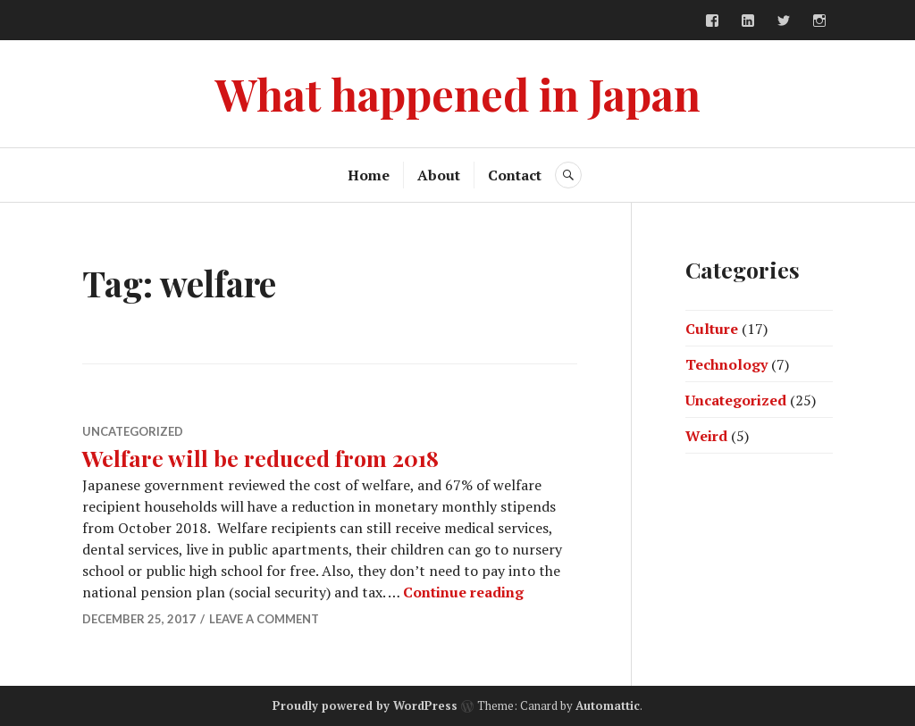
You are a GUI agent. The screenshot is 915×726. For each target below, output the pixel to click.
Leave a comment (264, 619)
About (438, 175)
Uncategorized (132, 431)
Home (369, 175)
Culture (711, 328)
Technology (726, 364)
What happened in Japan (457, 93)
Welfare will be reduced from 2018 (260, 457)
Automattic (607, 705)
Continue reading (463, 592)
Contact (514, 175)
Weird (706, 436)
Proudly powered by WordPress (365, 705)
